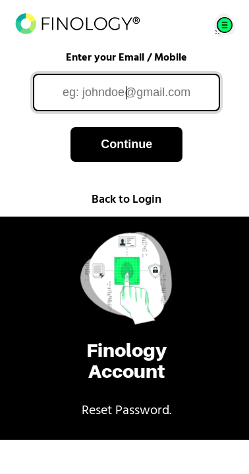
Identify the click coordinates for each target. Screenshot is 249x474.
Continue (126, 144)
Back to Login (126, 200)
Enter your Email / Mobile (126, 58)
